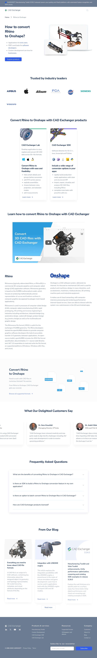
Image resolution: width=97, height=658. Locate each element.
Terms (34, 648)
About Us (87, 632)
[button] (48, 474)
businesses (12, 53)
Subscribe (84, 648)
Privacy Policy (27, 648)
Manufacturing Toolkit (38, 629)
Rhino (9, 276)
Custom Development (38, 632)
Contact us (87, 638)
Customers (87, 629)
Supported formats (67, 629)
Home (7, 17)
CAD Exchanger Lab (38, 638)
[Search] (87, 10)
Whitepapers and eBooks (67, 633)
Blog (85, 635)
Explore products (13, 59)
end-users (23, 43)
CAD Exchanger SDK (38, 635)
